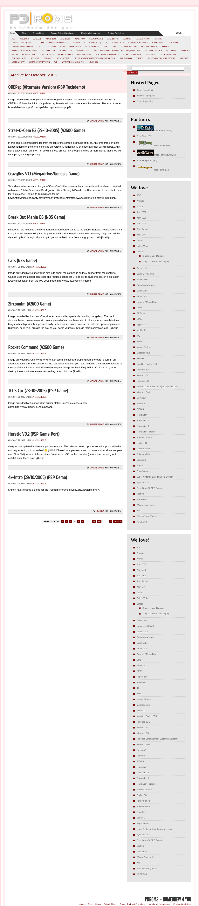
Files (24, 33)
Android (24, 39)
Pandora (185, 50)
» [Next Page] (110, 521)
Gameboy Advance (138, 43)
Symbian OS (126, 58)
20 (99, 521)
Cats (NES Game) (22, 260)
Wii (56, 62)
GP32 (62, 47)
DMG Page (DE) (153, 145)
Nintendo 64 (65, 50)
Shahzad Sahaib (97, 121)
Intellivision (92, 47)
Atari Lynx (113, 39)
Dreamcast (79, 43)
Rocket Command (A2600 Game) (36, 347)
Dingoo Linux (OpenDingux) (54, 43)
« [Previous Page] (62, 521)
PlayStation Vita (132, 54)
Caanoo (127, 39)
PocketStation (168, 54)
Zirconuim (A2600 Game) (29, 304)
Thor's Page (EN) (145, 101)
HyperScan (75, 47)
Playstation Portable (107, 54)
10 (94, 521)
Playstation (28, 54)
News (12, 33)
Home (82, 904)
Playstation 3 (65, 54)
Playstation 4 (84, 54)
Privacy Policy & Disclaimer (62, 33)
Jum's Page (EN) (145, 90)
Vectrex (184, 58)
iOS (105, 47)
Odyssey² (171, 50)
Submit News (38, 33)
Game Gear (118, 43)
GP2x (40, 47)
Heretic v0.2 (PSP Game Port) (33, 434)
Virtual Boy (18, 62)
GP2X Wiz (51, 47)
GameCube (157, 43)
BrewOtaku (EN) (144, 136)
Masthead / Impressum (91, 33)
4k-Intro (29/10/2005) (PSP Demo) (37, 477)
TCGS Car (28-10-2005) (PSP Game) (38, 390)
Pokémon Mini (19, 58)
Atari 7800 (80, 39)
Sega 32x (35, 58)
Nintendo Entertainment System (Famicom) (117, 50)
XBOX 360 (93, 62)
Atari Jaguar (96, 39)
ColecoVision (143, 39)
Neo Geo (166, 47)
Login (179, 33)
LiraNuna (100, 511)
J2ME (114, 47)
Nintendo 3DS (48, 50)
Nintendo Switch (153, 50)
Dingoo (158, 39)
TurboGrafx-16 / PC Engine (161, 58)
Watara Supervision (39, 62)
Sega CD (48, 58)
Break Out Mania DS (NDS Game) (36, 217)
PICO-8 (15, 54)
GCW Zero (173, 43)
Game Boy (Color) (98, 43)
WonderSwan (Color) (73, 62)
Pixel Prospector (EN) (147, 160)
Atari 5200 (65, 39)
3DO (13, 39)
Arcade (37, 39)
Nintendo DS (82, 50)
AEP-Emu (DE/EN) (154, 130)
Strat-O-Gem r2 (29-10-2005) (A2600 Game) (46, 130)
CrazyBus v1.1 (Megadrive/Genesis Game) (43, 174)
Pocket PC (151, 54)
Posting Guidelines (116, 33)
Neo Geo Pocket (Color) (24, 50)
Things (139, 58)
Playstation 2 (46, 54)
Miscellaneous (149, 47)
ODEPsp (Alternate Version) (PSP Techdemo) (46, 87)
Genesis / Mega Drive (22, 47)
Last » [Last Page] (117, 521)
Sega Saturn (63, 58)
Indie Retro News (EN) (156, 155)
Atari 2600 (51, 39)
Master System (129, 47)
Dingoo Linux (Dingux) (23, 43)
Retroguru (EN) (153, 170)
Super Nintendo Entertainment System (94, 58)
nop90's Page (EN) (146, 96)
